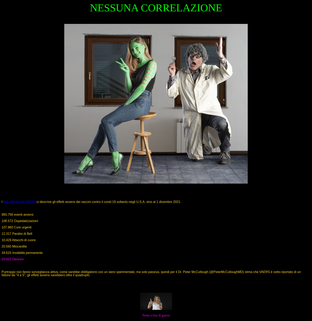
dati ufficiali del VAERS (20, 202)
